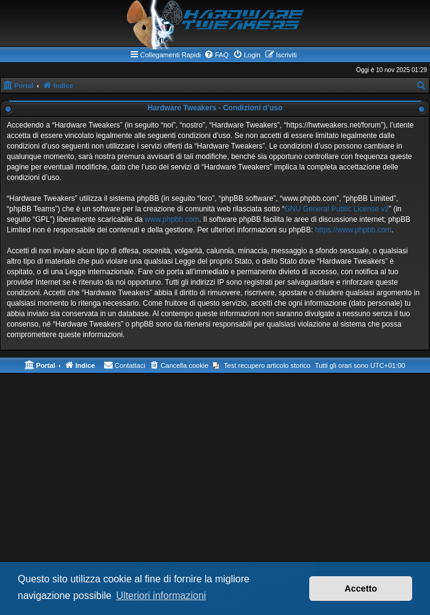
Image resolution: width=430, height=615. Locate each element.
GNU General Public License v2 (337, 209)
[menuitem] (216, 54)
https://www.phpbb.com (353, 230)
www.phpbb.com (172, 219)
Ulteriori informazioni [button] (161, 595)
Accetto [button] (360, 588)
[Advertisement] (215, 472)
